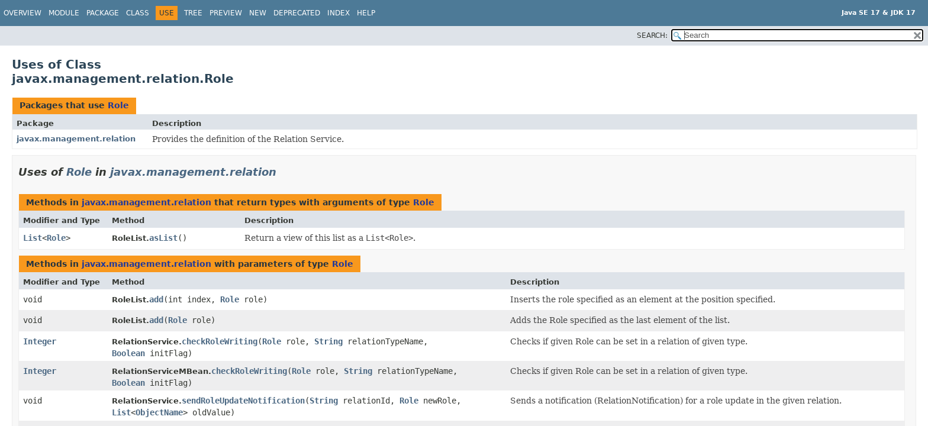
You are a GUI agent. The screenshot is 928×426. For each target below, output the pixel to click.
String (328, 341)
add (156, 299)
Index (338, 13)
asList (163, 238)
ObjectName (159, 412)
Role (118, 105)
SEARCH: (652, 35)
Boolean (128, 353)
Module (64, 13)
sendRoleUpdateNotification (243, 400)
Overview (22, 13)
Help (366, 13)
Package (102, 13)
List (32, 238)
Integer (39, 341)
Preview (226, 13)
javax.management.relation (76, 138)
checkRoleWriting (219, 341)
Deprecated (296, 13)
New (257, 13)
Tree (193, 13)
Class (137, 13)
